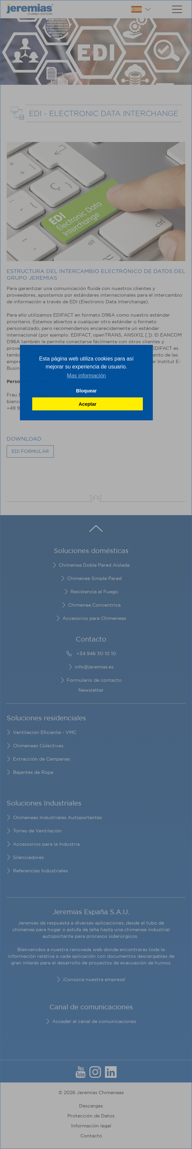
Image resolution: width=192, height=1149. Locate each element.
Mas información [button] (86, 375)
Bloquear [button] (86, 390)
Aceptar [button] (88, 404)
